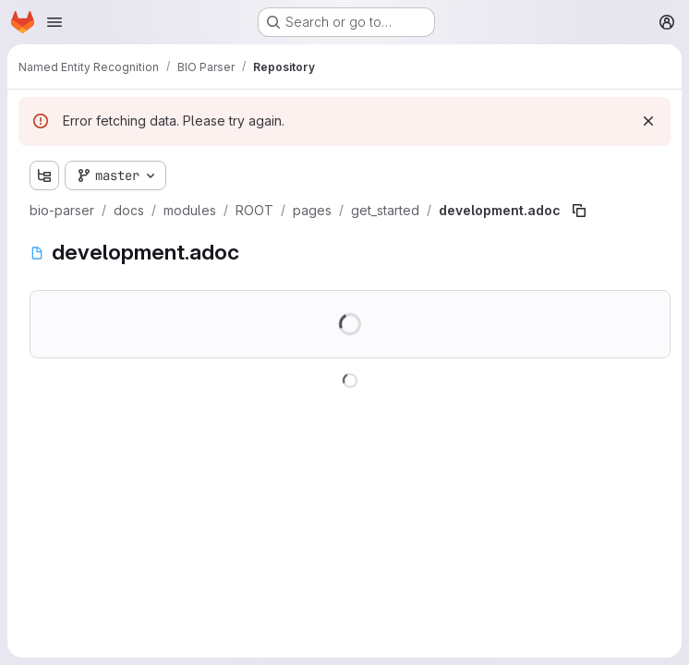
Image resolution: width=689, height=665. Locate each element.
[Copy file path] (579, 210)
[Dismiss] (648, 121)
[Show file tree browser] (44, 175)
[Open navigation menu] (54, 22)
